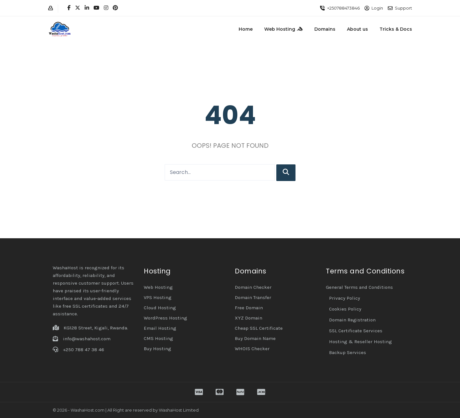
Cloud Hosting (160, 308)
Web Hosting (283, 29)
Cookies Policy (345, 309)
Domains (324, 29)
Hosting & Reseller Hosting (360, 341)
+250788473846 (343, 8)
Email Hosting (160, 328)
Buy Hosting (157, 348)
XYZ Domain (248, 318)
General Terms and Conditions (359, 287)
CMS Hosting (158, 338)
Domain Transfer (253, 297)
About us (357, 29)
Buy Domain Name (255, 338)
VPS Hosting (158, 297)
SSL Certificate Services (355, 331)
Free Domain (249, 308)
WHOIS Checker (252, 348)
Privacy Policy (344, 298)
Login (377, 8)
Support (403, 8)
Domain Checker (253, 287)
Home (246, 29)
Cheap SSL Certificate (259, 328)
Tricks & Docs (395, 29)
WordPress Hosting (165, 318)
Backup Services (347, 352)
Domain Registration (352, 320)
